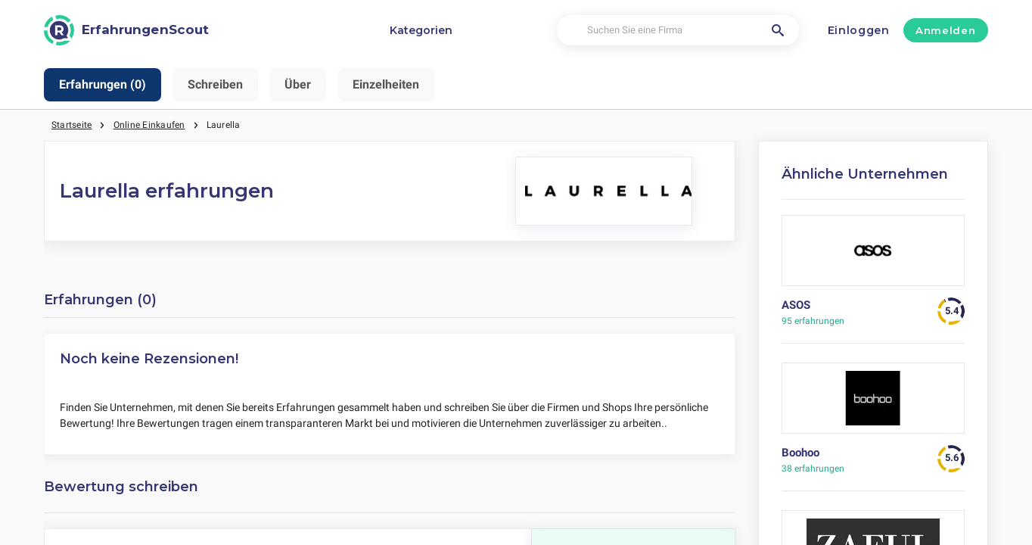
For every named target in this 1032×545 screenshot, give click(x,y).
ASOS (796, 305)
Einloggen (859, 30)
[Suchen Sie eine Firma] (677, 30)
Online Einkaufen (149, 125)
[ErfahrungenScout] (126, 30)
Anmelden (945, 30)
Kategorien (421, 30)
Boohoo (800, 452)
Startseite (71, 125)
